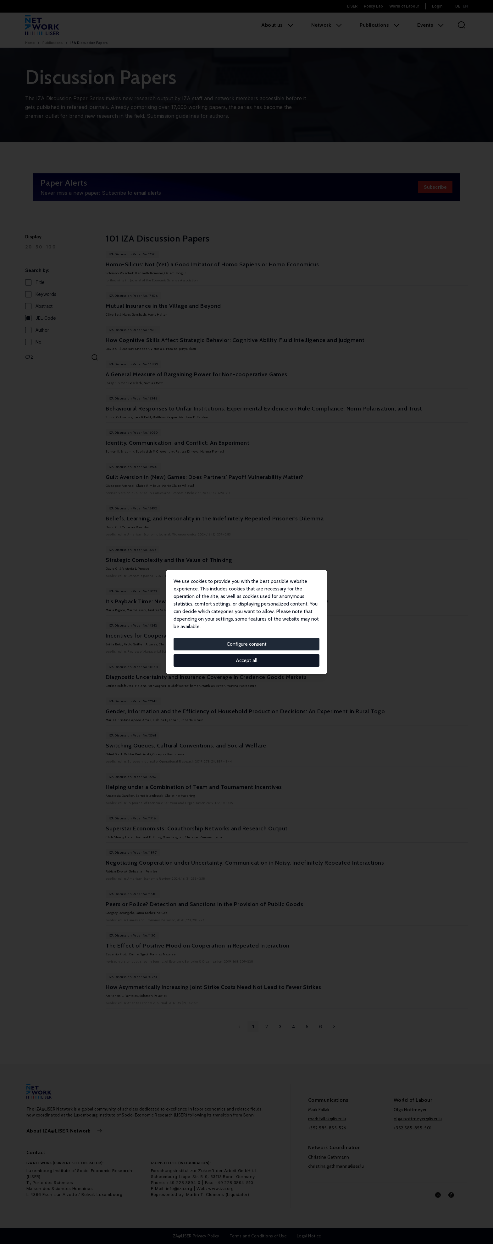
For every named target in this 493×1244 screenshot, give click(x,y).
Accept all (247, 660)
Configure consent (247, 644)
